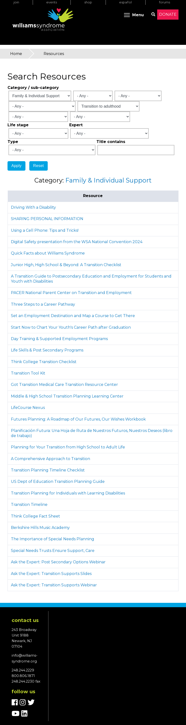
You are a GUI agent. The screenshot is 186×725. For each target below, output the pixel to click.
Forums (164, 2)
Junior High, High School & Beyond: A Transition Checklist (66, 265)
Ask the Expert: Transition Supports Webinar (54, 585)
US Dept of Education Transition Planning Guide (58, 481)
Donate (168, 14)
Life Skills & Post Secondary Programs (47, 350)
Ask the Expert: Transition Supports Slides (51, 573)
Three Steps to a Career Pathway (43, 304)
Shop (88, 2)
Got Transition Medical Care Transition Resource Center (64, 384)
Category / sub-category (33, 87)
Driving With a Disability (33, 207)
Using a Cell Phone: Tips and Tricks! (44, 230)
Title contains (110, 141)
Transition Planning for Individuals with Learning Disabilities (68, 493)
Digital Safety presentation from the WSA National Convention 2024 (76, 241)
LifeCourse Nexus (28, 407)
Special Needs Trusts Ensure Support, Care (52, 550)
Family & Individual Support (108, 180)
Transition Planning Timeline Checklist (48, 470)
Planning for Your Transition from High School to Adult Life (68, 447)
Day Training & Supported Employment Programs (59, 338)
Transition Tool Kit (28, 373)
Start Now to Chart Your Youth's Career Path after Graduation (71, 327)
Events (51, 2)
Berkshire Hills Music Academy (40, 527)
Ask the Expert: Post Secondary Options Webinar (58, 562)
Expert (76, 125)
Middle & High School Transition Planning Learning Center (67, 396)
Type (13, 141)
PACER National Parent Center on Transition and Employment (71, 292)
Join (16, 2)
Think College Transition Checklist (44, 361)
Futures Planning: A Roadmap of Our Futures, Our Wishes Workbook (78, 419)
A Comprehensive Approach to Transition (50, 458)
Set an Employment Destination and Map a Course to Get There (73, 315)
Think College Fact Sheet (35, 516)
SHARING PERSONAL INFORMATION (47, 218)
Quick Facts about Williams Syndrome (48, 253)
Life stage (18, 125)
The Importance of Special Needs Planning (52, 539)
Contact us (25, 620)
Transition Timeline (29, 504)
